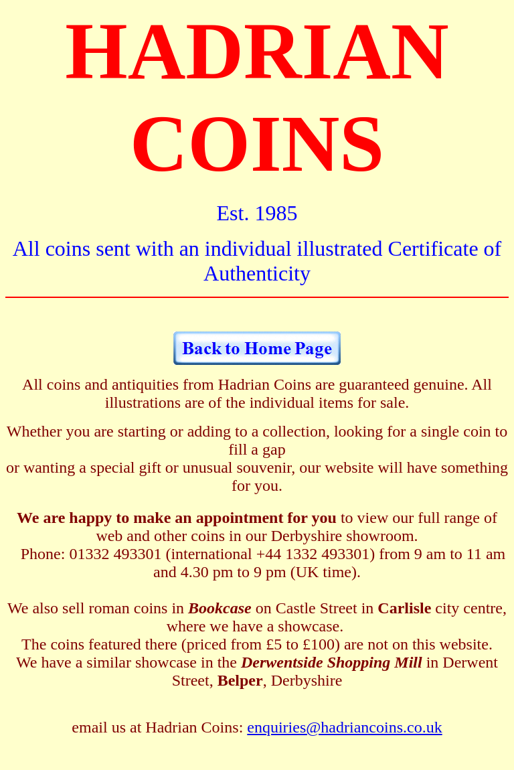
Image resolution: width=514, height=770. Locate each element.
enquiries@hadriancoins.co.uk (344, 727)
